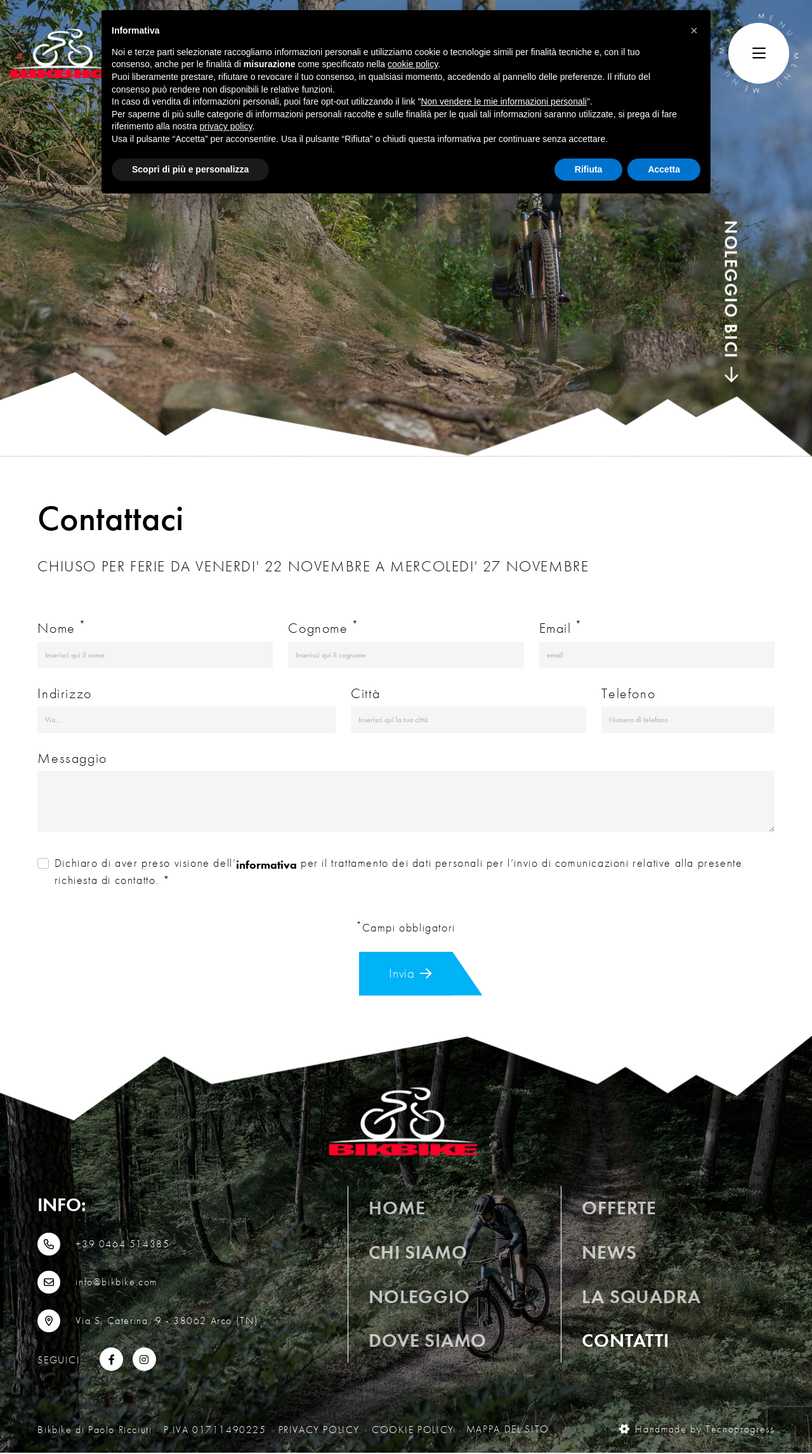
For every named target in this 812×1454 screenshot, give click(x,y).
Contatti (625, 1342)
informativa (266, 865)
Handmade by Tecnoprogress (697, 1431)
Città (365, 693)
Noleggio (419, 1299)
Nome (61, 627)
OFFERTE (619, 1211)
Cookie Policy (413, 1431)
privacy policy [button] (226, 126)
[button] (694, 30)
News (609, 1255)
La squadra (641, 1299)
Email (560, 627)
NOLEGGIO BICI (730, 301)
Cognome (323, 627)
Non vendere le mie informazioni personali (503, 101)
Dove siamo (428, 1344)
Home (397, 1210)
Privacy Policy (319, 1431)
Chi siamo (418, 1255)
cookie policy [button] (413, 64)
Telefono (628, 693)
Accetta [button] (664, 169)
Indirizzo (64, 693)
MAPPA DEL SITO (507, 1431)
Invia (411, 974)
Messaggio (72, 758)
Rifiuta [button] (589, 169)
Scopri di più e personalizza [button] (190, 169)
